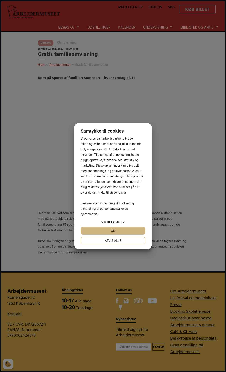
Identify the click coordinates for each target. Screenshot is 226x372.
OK (113, 231)
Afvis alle (113, 240)
